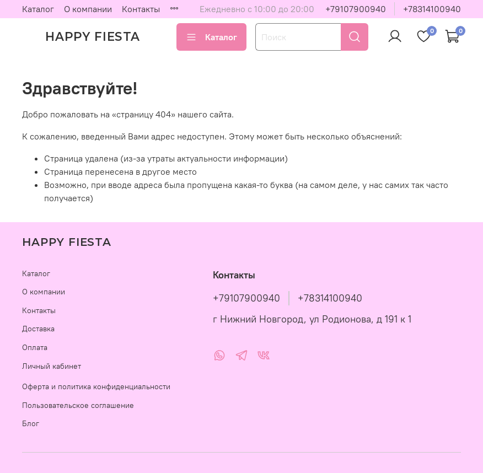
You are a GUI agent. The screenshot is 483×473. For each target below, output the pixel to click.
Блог (30, 423)
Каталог (38, 8)
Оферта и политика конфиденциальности (96, 386)
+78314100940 (432, 8)
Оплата (34, 347)
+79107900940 (355, 8)
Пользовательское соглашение (78, 405)
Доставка (38, 329)
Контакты (141, 8)
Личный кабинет (51, 366)
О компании (88, 8)
